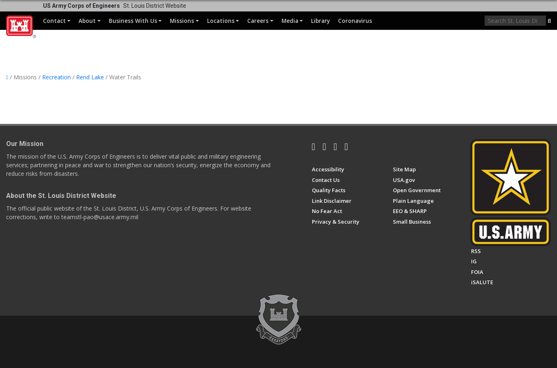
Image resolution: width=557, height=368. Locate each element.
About (89, 21)
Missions (184, 21)
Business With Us (135, 21)
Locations (223, 21)
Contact (56, 21)
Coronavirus (355, 21)
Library (320, 21)
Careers (260, 21)
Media (292, 21)
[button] (549, 21)
